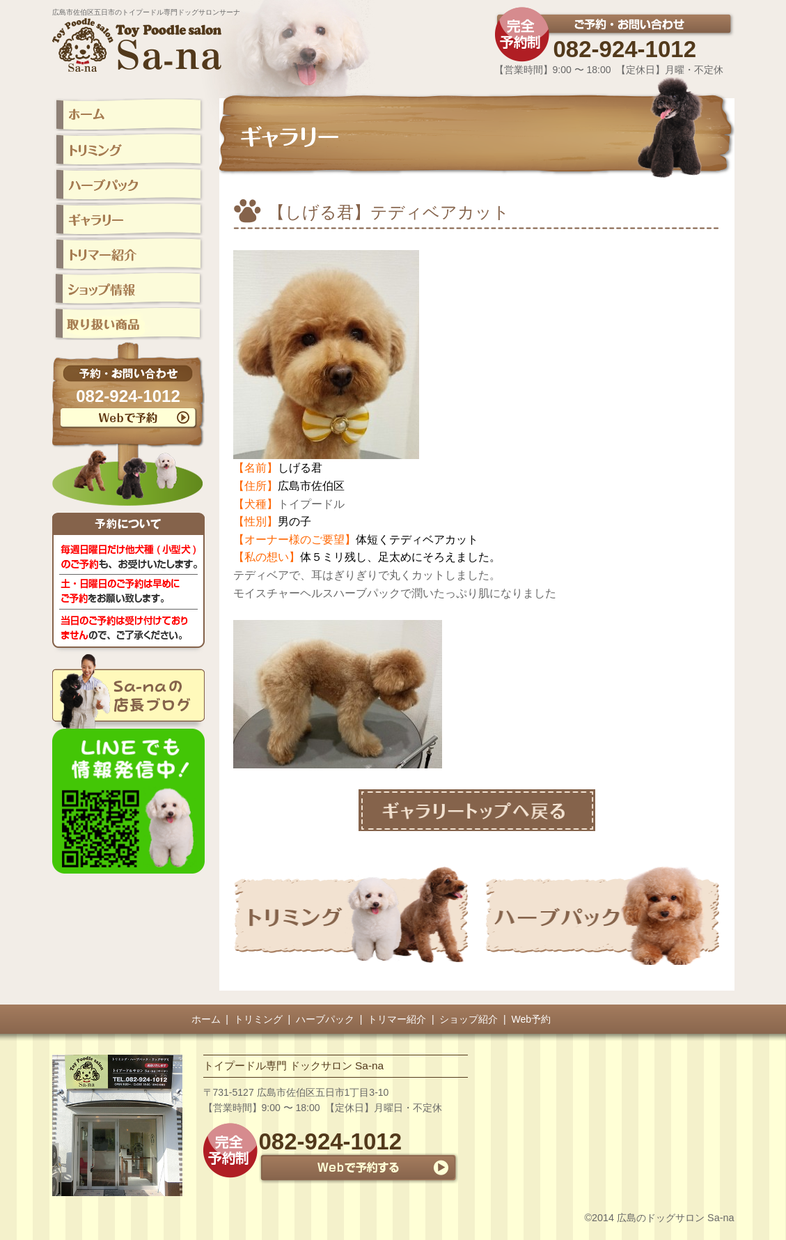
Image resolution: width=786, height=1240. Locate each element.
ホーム (206, 1019)
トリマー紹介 (397, 1019)
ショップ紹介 (468, 1019)
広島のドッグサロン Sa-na (675, 1217)
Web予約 (531, 1019)
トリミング (258, 1019)
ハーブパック (325, 1019)
